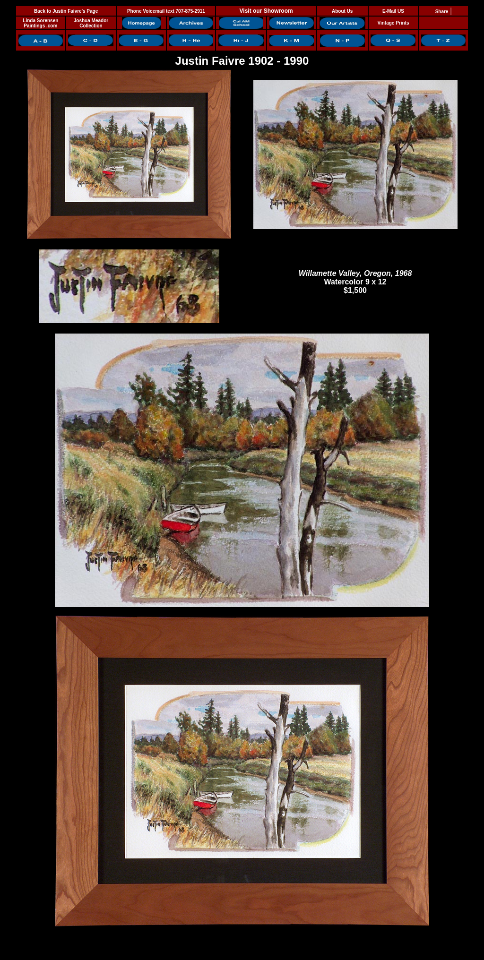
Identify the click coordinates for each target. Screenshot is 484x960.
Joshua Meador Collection (91, 23)
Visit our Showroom (266, 11)
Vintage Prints (393, 23)
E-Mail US (393, 11)
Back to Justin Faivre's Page (66, 11)
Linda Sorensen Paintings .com (40, 23)
